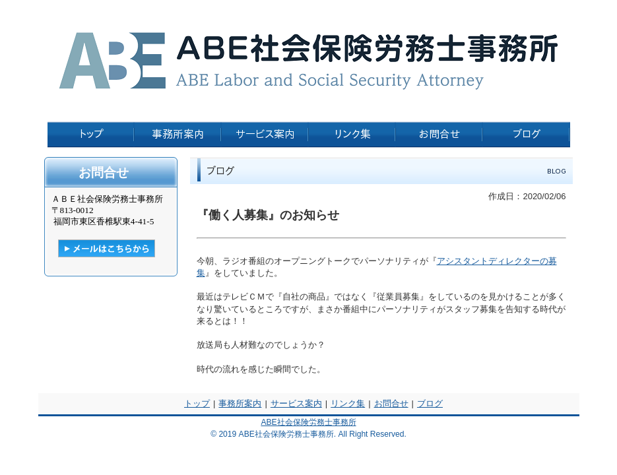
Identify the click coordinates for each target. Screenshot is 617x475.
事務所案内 (239, 403)
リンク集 (348, 403)
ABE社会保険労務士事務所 (308, 422)
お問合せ (391, 403)
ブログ (430, 403)
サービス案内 (296, 403)
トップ (197, 403)
